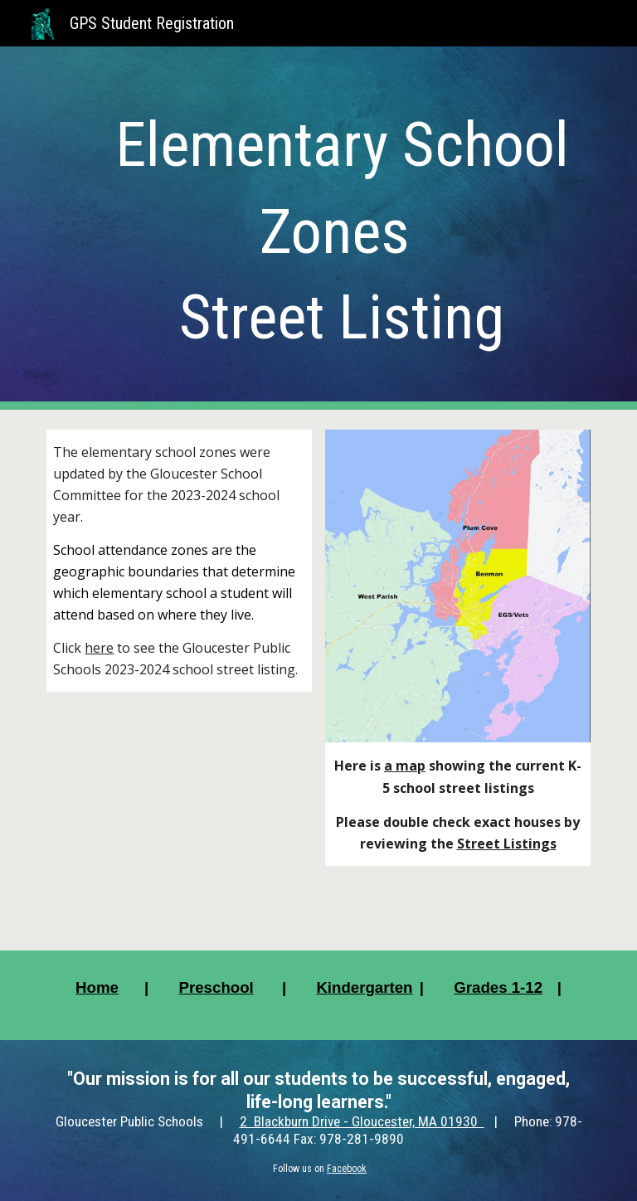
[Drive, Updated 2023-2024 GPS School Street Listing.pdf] (178, 811)
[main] (341, 228)
